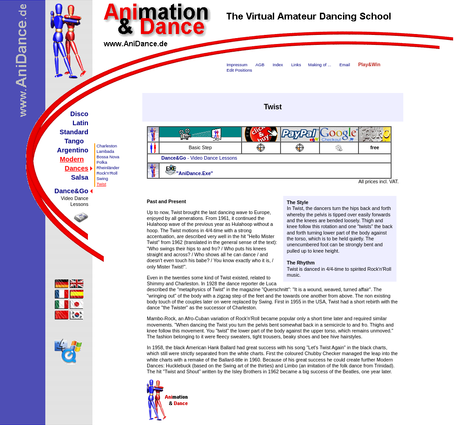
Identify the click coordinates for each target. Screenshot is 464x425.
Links (296, 65)
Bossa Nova (108, 157)
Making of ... (319, 65)
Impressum (237, 65)
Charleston (107, 146)
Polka (102, 162)
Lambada (105, 151)
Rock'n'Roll (107, 173)
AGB (260, 65)
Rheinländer (108, 168)
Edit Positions (239, 70)
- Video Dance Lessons (199, 158)
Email (344, 65)
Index (278, 65)
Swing (102, 178)
